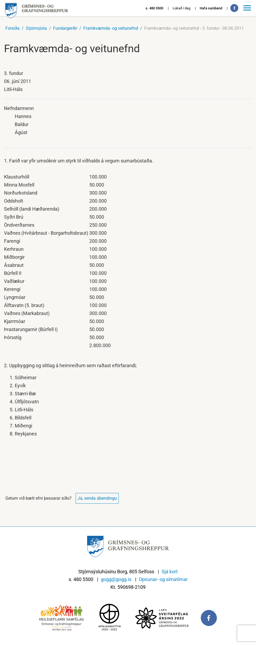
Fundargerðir (65, 28)
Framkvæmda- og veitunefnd (110, 28)
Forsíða (12, 28)
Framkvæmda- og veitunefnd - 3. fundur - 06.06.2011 (194, 28)
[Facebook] (234, 8)
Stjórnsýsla (36, 28)
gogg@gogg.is (116, 579)
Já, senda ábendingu (97, 498)
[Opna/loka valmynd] (248, 8)
